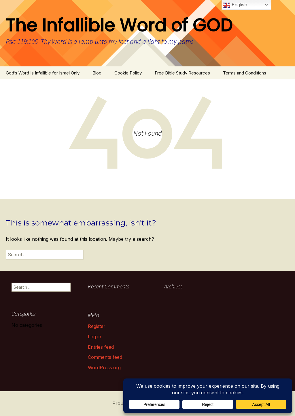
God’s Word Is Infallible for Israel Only (43, 73)
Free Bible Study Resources (182, 73)
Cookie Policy (128, 73)
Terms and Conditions (244, 73)
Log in (94, 336)
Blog (96, 73)
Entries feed (101, 347)
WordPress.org (104, 367)
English (235, 5)
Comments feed (105, 357)
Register (96, 326)
